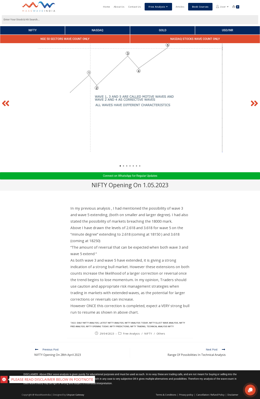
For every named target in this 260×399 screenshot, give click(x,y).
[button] (5, 103)
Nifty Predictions (119, 326)
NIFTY (148, 333)
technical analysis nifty (160, 326)
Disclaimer (233, 394)
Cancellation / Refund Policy (210, 394)
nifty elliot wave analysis (163, 322)
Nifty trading (138, 326)
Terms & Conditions (166, 394)
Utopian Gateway (75, 394)
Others (161, 333)
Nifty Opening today (97, 326)
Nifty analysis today (136, 322)
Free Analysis (131, 333)
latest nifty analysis (112, 322)
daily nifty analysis (88, 322)
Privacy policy (186, 394)
